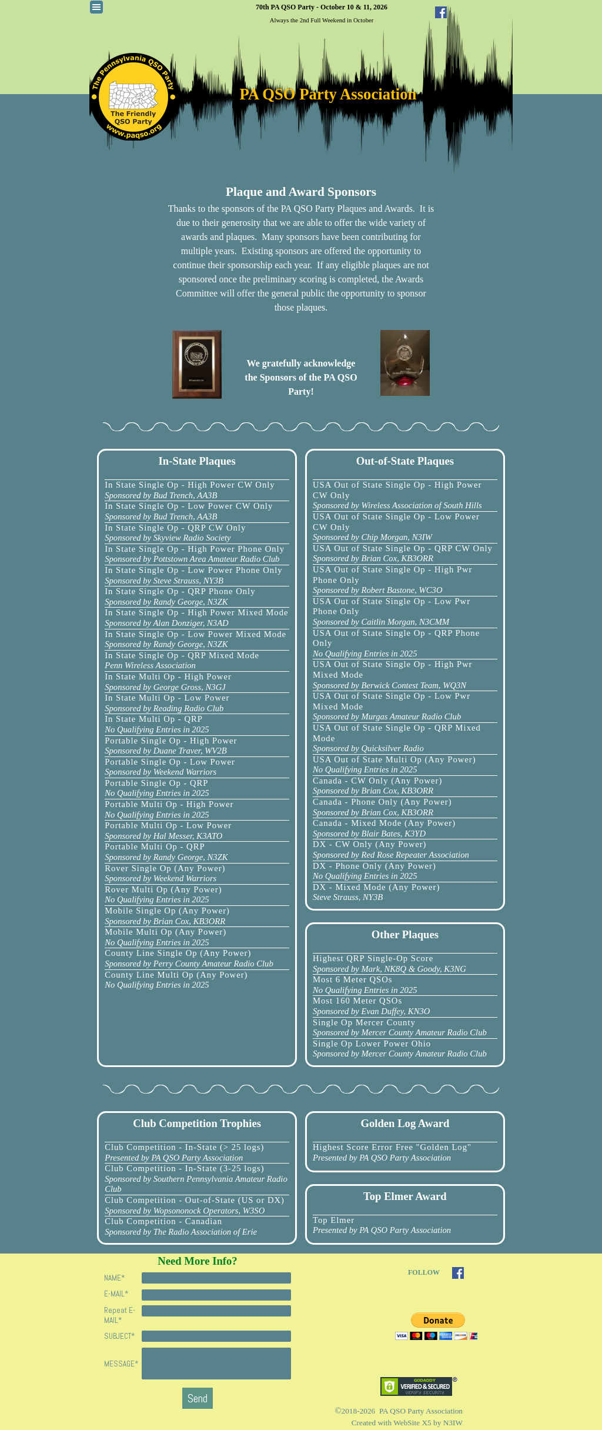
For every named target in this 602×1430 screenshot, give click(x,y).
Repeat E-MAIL (119, 1315)
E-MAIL (116, 1294)
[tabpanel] (322, 13)
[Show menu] (96, 7)
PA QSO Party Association (328, 94)
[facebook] (441, 12)
